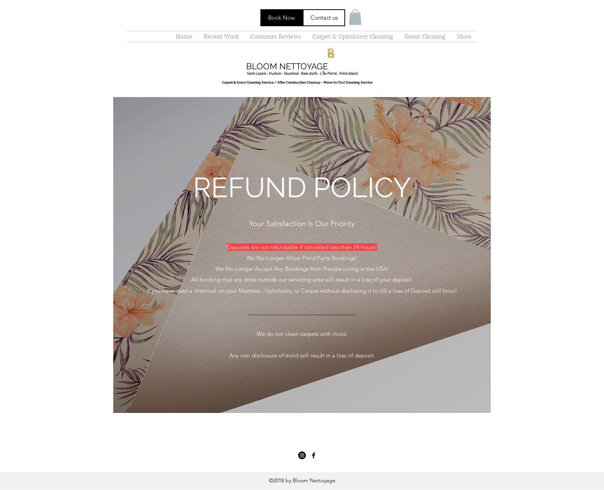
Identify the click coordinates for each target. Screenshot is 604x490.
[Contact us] (324, 17)
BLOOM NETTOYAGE (287, 66)
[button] (355, 17)
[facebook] (313, 455)
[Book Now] (281, 17)
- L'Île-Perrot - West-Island (337, 73)
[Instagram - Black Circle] (302, 455)
